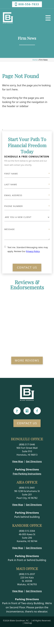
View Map (17, 461)
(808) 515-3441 (27, 487)
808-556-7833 (27, 4)
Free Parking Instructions (27, 473)
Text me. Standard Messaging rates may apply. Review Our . (27, 249)
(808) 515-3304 (27, 530)
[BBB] (17, 410)
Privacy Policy (33, 251)
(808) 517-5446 (27, 444)
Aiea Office (27, 482)
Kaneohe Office (27, 525)
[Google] (27, 410)
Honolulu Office (27, 439)
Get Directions (34, 461)
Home (34, 60)
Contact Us (27, 267)
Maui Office (27, 568)
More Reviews (27, 360)
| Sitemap (27, 623)
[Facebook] (37, 410)
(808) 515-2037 (27, 574)
